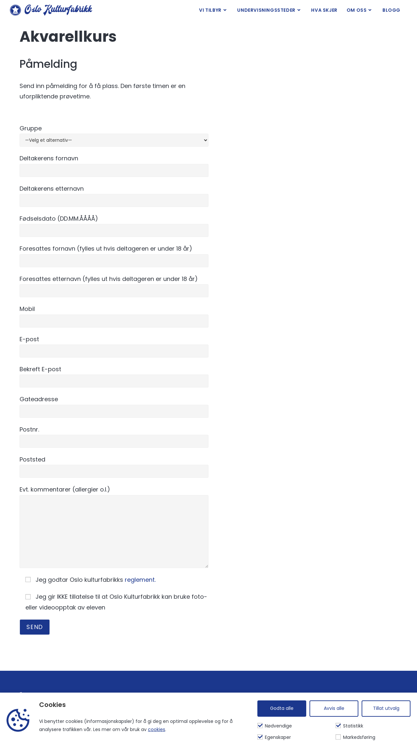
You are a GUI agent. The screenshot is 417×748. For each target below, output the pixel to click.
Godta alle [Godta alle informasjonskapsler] (282, 708)
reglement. (140, 580)
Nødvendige (274, 726)
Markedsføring (355, 737)
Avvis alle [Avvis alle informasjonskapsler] (334, 708)
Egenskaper (274, 737)
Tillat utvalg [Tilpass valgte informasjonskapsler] (386, 708)
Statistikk (349, 726)
